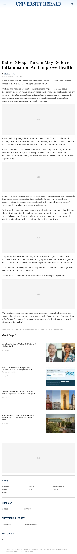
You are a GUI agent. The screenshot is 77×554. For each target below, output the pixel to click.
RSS (3, 539)
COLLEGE (55, 490)
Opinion (4, 493)
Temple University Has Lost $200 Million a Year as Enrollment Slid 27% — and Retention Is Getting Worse (18, 417)
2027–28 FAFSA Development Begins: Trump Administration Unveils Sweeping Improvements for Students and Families (18, 370)
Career (30, 490)
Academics (5, 486)
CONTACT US (27, 509)
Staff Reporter (10, 74)
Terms (8, 551)
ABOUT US (5, 509)
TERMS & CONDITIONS (30, 524)
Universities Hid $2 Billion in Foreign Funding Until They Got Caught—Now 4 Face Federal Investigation (18, 392)
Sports (4, 490)
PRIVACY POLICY (7, 524)
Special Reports (58, 486)
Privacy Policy (29, 551)
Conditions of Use (17, 551)
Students (31, 486)
